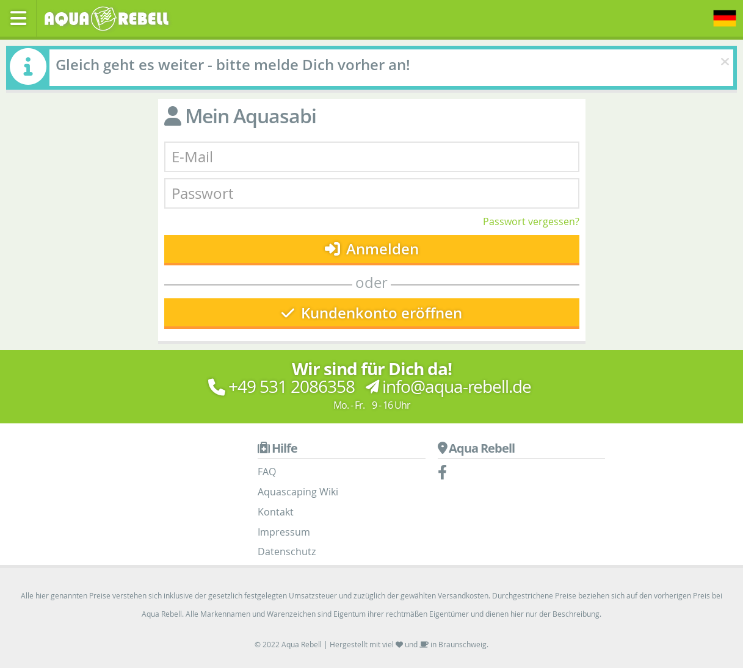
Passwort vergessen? (531, 221)
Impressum (284, 532)
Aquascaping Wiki (298, 491)
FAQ (267, 471)
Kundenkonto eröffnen (371, 313)
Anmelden (372, 249)
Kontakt (276, 512)
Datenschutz (287, 551)
